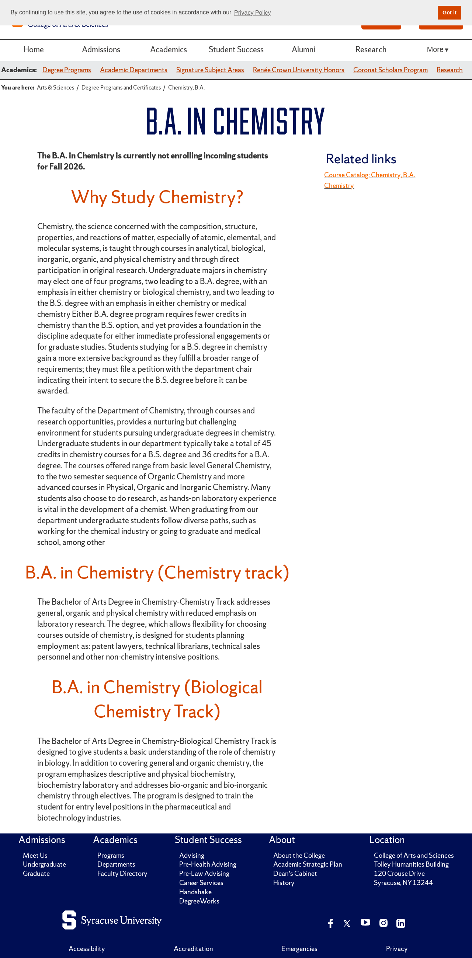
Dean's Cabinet (295, 873)
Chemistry (339, 185)
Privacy (397, 948)
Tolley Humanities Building (411, 864)
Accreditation (193, 948)
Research (370, 49)
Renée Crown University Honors (298, 70)
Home (34, 49)
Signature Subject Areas (210, 70)
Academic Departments (133, 70)
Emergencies (299, 948)
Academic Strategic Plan (307, 864)
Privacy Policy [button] (252, 13)
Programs (110, 855)
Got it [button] (449, 12)
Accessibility (87, 948)
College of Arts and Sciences (414, 855)
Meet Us (35, 855)
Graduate (36, 873)
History (284, 882)
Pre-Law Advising (204, 873)
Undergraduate (44, 864)
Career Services (201, 882)
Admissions (101, 49)
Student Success (236, 49)
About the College (299, 855)
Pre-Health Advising (207, 864)
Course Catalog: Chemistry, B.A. (369, 175)
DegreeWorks (199, 901)
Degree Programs (66, 70)
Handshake (195, 892)
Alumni (303, 49)
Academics (168, 49)
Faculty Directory (122, 873)
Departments (116, 864)
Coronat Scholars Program (390, 70)
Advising (191, 855)
